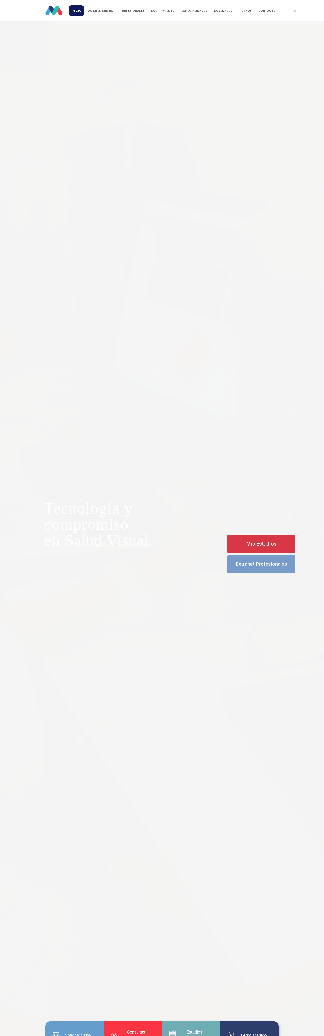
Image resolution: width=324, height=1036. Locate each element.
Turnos (245, 10)
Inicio (76, 10)
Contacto (267, 10)
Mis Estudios (261, 544)
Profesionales (132, 10)
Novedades (223, 10)
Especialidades (194, 10)
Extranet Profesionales (261, 564)
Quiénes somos (100, 10)
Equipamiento (163, 10)
